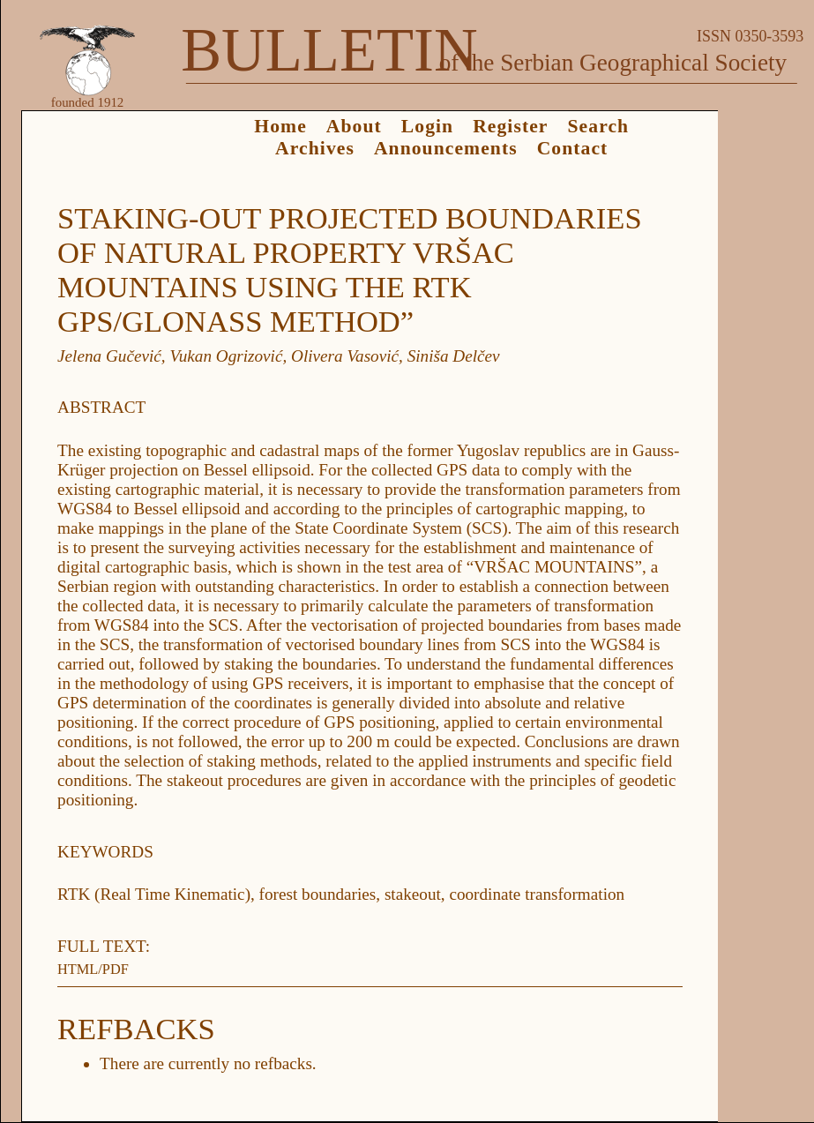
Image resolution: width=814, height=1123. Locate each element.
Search (599, 126)
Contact (573, 148)
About (354, 126)
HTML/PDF (93, 969)
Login (427, 126)
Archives (315, 148)
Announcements (446, 148)
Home (280, 126)
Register (510, 126)
